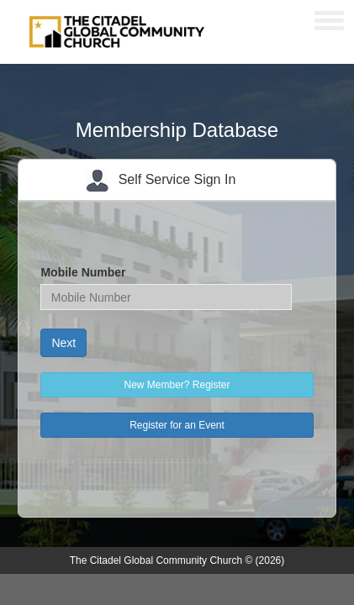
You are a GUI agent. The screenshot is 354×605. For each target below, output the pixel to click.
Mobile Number (82, 272)
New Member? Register (177, 385)
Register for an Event (177, 425)
